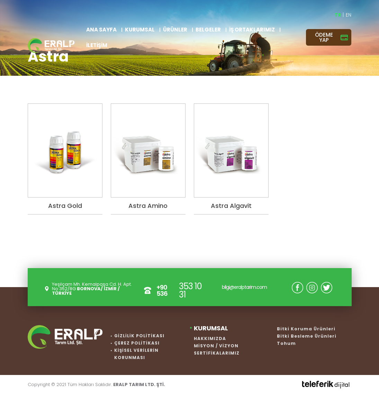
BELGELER (208, 29)
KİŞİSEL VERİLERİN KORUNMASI (136, 353)
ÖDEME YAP (331, 37)
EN (348, 14)
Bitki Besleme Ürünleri (306, 336)
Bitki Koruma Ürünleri (306, 329)
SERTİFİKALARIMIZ (217, 353)
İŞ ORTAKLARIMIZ (252, 29)
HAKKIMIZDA (210, 338)
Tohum (286, 343)
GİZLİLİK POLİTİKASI (139, 336)
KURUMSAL (140, 29)
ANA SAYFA (101, 29)
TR (338, 14)
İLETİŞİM (96, 45)
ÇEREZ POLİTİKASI (137, 343)
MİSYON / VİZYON (216, 346)
